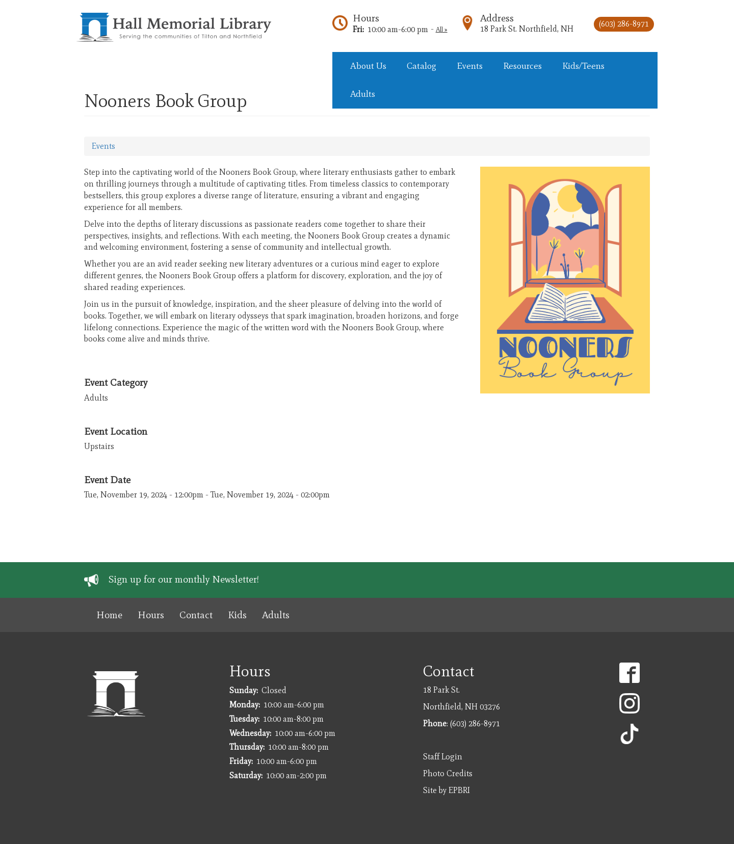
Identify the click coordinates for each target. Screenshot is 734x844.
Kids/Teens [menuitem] (583, 65)
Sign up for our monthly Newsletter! (184, 579)
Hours (366, 18)
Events (103, 146)
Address (497, 18)
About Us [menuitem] (368, 65)
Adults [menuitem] (362, 93)
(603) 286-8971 (624, 24)
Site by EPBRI (446, 790)
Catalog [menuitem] (421, 65)
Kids (237, 615)
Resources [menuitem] (522, 65)
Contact (196, 615)
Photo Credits (448, 773)
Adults (276, 615)
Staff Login (442, 756)
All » (442, 29)
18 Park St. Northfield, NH (526, 29)
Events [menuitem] (470, 65)
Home (109, 615)
